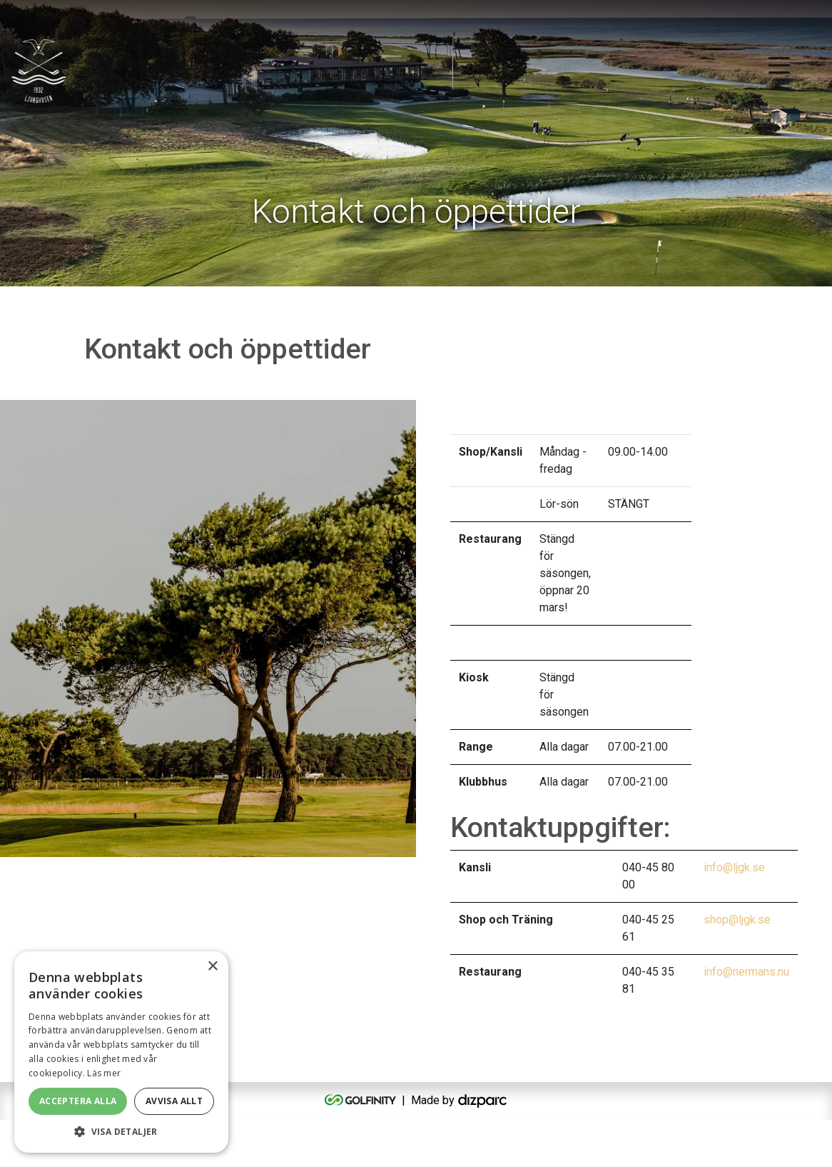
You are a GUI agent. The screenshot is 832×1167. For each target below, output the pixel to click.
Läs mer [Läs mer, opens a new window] (104, 1073)
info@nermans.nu (746, 1019)
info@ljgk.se (734, 914)
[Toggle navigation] (779, 64)
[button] (121, 1131)
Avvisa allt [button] (174, 1101)
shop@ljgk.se (737, 966)
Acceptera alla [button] (78, 1101)
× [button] (212, 966)
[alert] (121, 1052)
